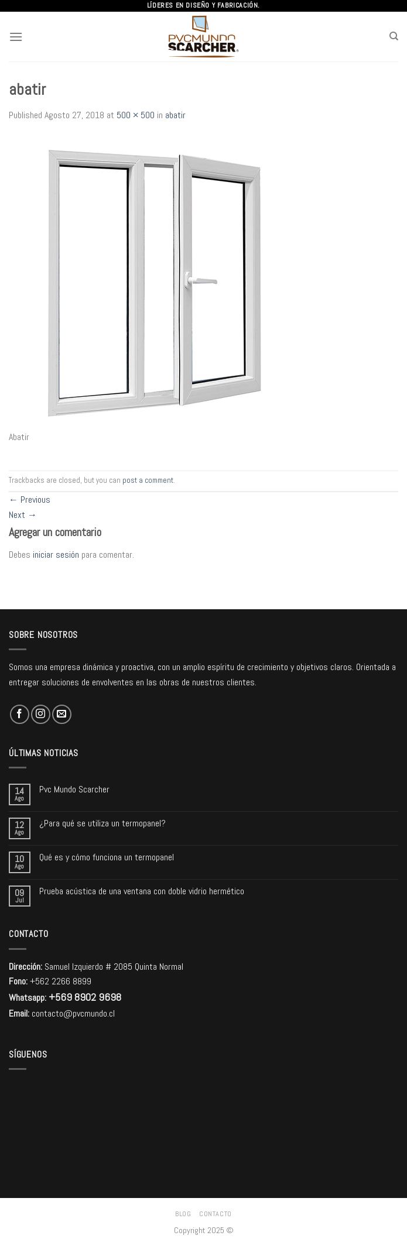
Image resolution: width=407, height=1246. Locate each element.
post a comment (147, 480)
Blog (183, 1213)
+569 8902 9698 (85, 997)
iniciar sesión (56, 554)
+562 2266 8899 (60, 981)
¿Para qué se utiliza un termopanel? (102, 823)
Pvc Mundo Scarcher (74, 789)
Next (23, 515)
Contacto (215, 1213)
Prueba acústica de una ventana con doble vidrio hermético (141, 891)
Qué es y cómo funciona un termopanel (106, 857)
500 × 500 (136, 115)
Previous (29, 499)
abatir (175, 115)
